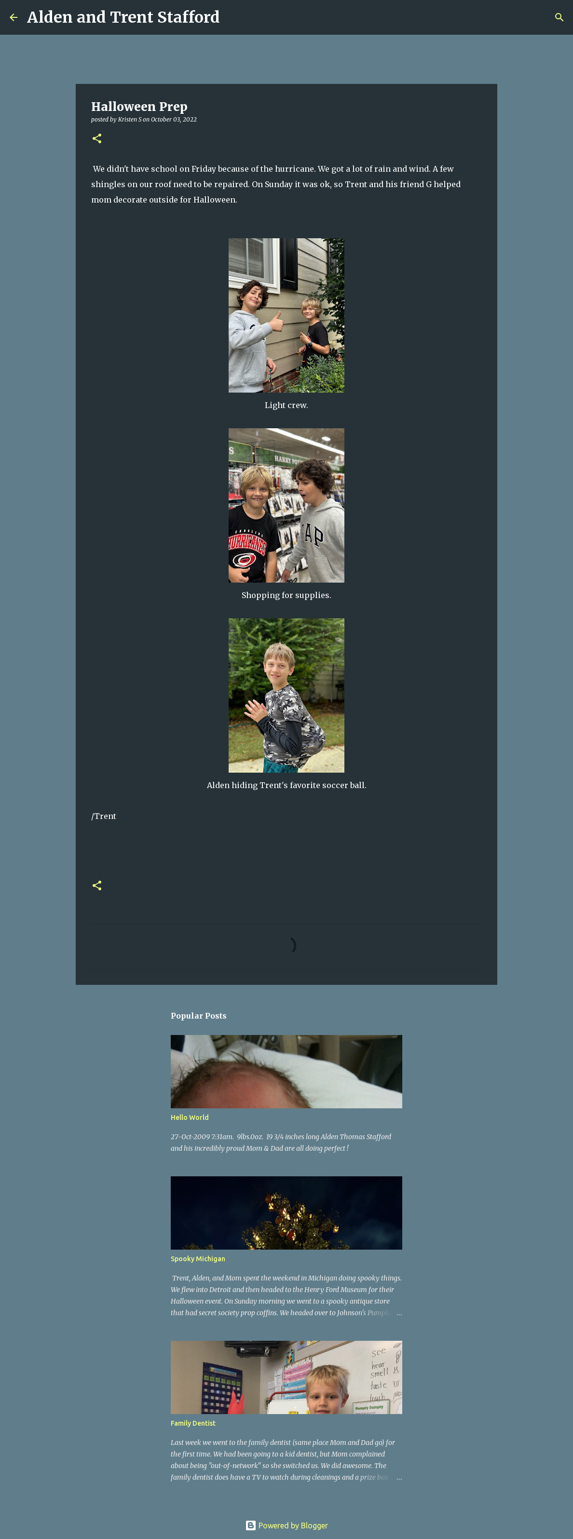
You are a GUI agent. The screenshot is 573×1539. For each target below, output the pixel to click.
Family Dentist (193, 1423)
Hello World (190, 1117)
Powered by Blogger (286, 1525)
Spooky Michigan (198, 1259)
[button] (97, 139)
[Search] (233, 17)
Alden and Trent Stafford (123, 17)
